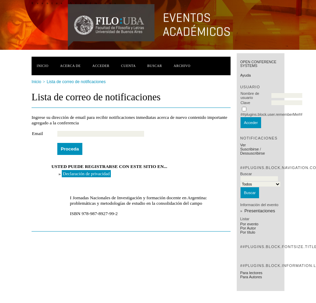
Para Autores (251, 277)
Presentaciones (259, 210)
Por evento (249, 224)
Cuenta (128, 66)
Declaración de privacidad (86, 173)
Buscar (154, 66)
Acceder (100, 66)
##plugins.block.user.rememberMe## (271, 114)
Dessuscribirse (252, 153)
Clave (245, 103)
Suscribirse (249, 149)
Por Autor (248, 228)
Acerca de (70, 66)
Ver (243, 145)
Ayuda (245, 75)
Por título (247, 232)
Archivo (182, 66)
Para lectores (251, 273)
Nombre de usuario (250, 95)
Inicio (42, 66)
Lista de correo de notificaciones (76, 81)
